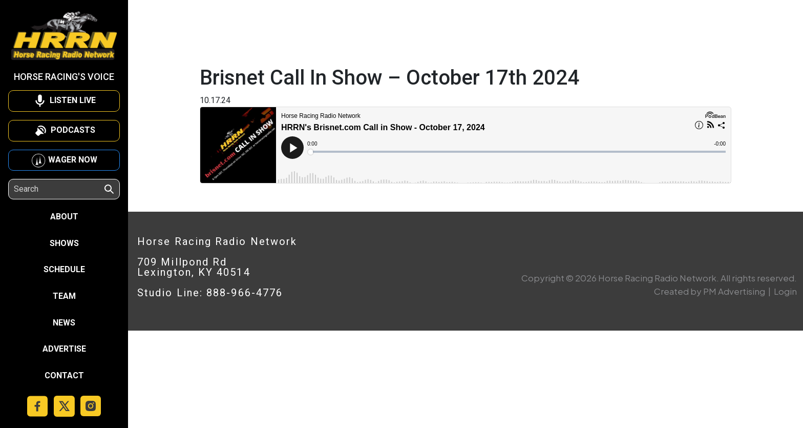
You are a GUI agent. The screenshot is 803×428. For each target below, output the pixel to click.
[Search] (58, 189)
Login (785, 291)
